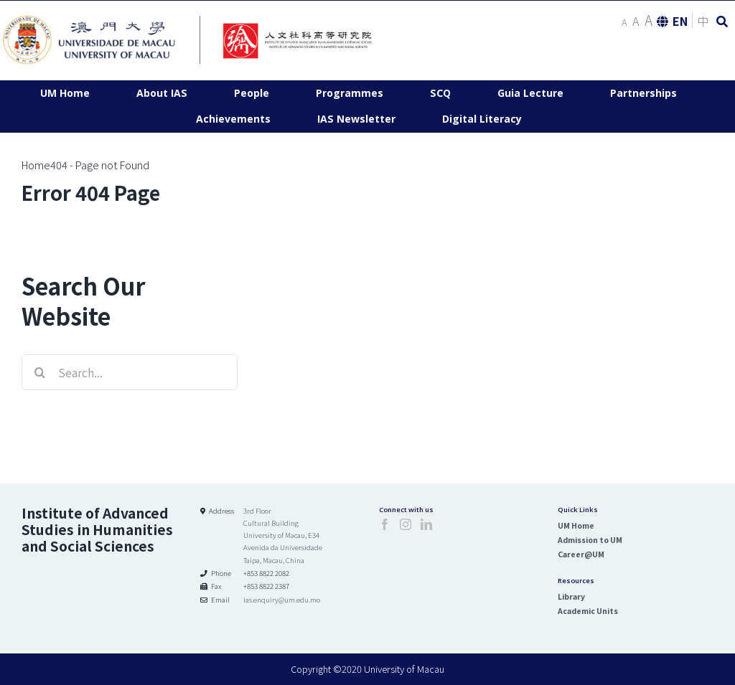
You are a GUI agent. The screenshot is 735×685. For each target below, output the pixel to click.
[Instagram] (405, 524)
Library (571, 596)
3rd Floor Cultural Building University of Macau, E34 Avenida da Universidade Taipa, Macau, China (282, 535)
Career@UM (581, 554)
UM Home (576, 525)
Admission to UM (590, 539)
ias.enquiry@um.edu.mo (281, 600)
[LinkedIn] (426, 524)
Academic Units (588, 610)
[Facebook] (384, 524)
